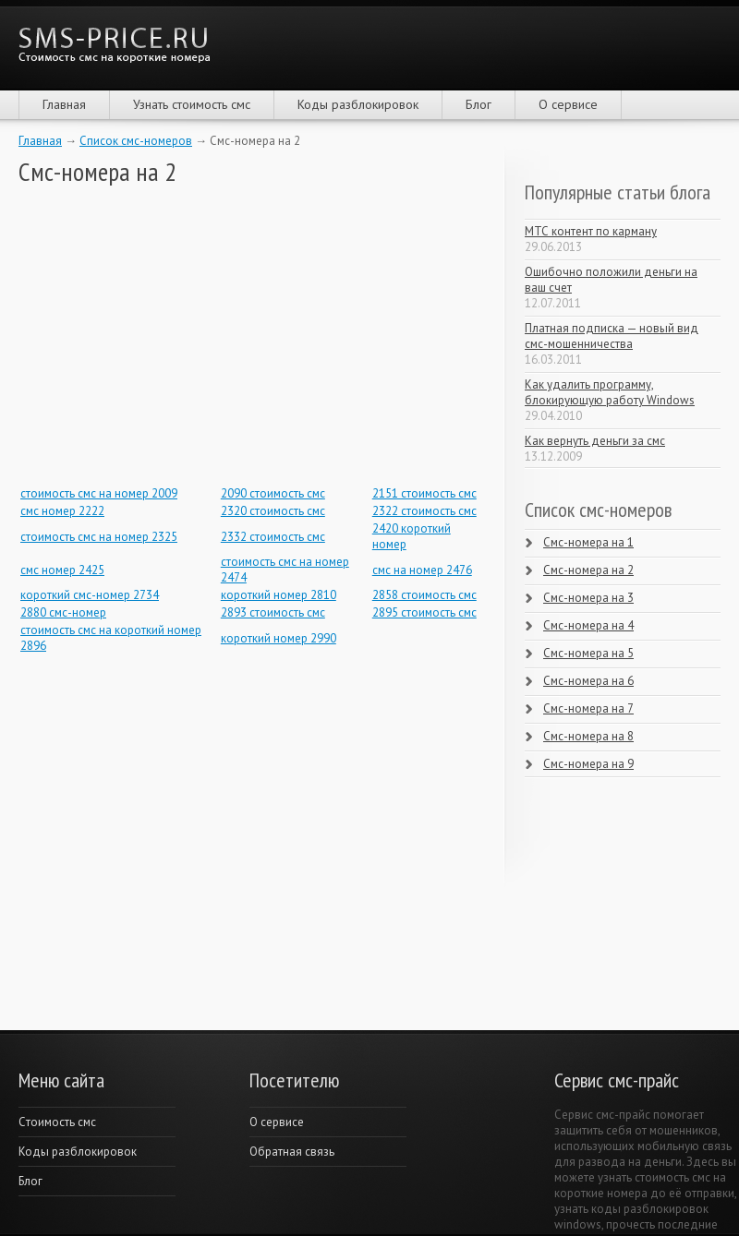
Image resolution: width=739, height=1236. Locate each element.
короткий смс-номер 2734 (89, 595)
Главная (64, 104)
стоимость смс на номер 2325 (98, 537)
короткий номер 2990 (278, 638)
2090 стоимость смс (273, 493)
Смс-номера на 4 (588, 625)
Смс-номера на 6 (588, 681)
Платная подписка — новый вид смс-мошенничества (611, 336)
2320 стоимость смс (273, 511)
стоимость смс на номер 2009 (98, 493)
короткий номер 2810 (278, 595)
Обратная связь (291, 1151)
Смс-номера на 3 (588, 598)
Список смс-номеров (135, 141)
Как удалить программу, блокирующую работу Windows (610, 392)
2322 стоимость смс (424, 511)
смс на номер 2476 (422, 570)
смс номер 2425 (62, 570)
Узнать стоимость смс (191, 104)
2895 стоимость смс (424, 612)
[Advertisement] (157, 335)
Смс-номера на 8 (588, 736)
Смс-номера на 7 (588, 708)
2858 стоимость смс (424, 595)
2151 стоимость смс (424, 493)
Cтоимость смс (57, 1122)
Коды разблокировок (357, 104)
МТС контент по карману (591, 231)
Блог (478, 104)
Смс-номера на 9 (588, 764)
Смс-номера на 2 (588, 570)
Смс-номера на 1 (588, 542)
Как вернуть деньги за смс (595, 441)
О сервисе (568, 104)
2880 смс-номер (63, 612)
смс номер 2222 (62, 511)
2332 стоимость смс (273, 537)
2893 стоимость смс (273, 612)
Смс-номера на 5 (588, 653)
